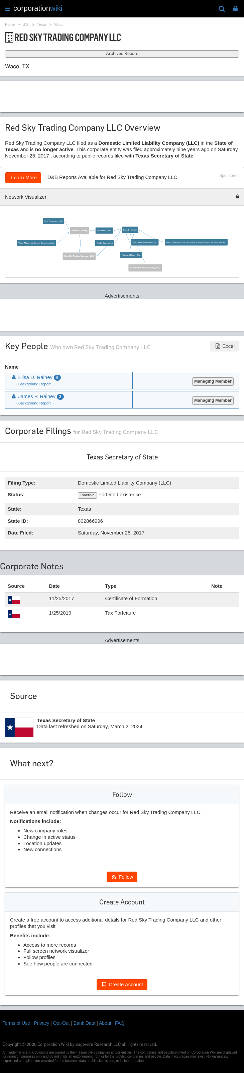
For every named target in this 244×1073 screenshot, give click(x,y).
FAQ (119, 1023)
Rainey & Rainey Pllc (131, 255)
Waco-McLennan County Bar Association (36, 243)
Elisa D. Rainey (130, 230)
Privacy (41, 1023)
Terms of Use (16, 1023)
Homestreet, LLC (104, 230)
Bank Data (84, 1023)
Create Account (122, 984)
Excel (225, 346)
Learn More (23, 177)
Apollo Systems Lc (105, 243)
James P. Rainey (79, 230)
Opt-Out (61, 1023)
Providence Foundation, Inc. (144, 242)
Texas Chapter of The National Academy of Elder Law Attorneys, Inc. (196, 242)
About (105, 1023)
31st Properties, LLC (53, 221)
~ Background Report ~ (34, 384)
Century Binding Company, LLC (145, 267)
